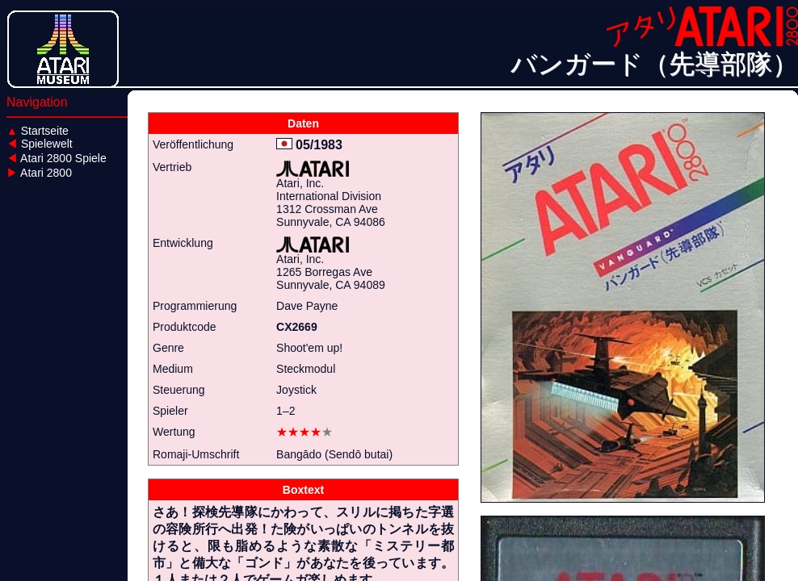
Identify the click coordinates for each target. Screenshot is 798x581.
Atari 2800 (39, 172)
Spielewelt (39, 143)
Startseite (37, 130)
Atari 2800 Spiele (56, 158)
